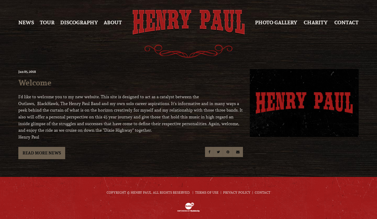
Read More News (42, 153)
